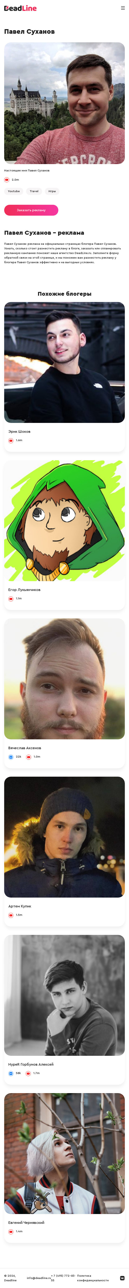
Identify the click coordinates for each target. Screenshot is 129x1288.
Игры (52, 191)
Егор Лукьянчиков (24, 590)
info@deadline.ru (39, 1278)
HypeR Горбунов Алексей (31, 1064)
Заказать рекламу (31, 210)
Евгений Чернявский (26, 1223)
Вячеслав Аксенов (24, 748)
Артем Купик (19, 906)
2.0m (15, 179)
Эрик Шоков (19, 431)
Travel (34, 191)
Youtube (14, 191)
